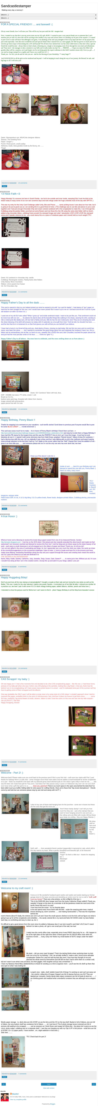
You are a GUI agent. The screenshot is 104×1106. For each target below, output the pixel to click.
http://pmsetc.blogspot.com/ (11, 542)
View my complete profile (18, 1099)
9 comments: (22, 762)
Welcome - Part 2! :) (12, 772)
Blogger (52, 1104)
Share (4, 186)
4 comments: (22, 566)
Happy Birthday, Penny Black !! (18, 419)
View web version (48, 1088)
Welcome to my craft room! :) (17, 888)
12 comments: (22, 878)
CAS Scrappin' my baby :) (15, 679)
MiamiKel (15, 1094)
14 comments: (22, 183)
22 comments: (22, 505)
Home (48, 1084)
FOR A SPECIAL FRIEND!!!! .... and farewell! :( (27, 24)
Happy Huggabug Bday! (14, 577)
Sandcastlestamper (16, 6)
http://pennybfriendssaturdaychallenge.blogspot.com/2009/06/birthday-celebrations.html (32, 433)
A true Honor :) (9, 516)
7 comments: (22, 1074)
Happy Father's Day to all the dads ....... (23, 302)
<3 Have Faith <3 (10, 193)
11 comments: (22, 292)
